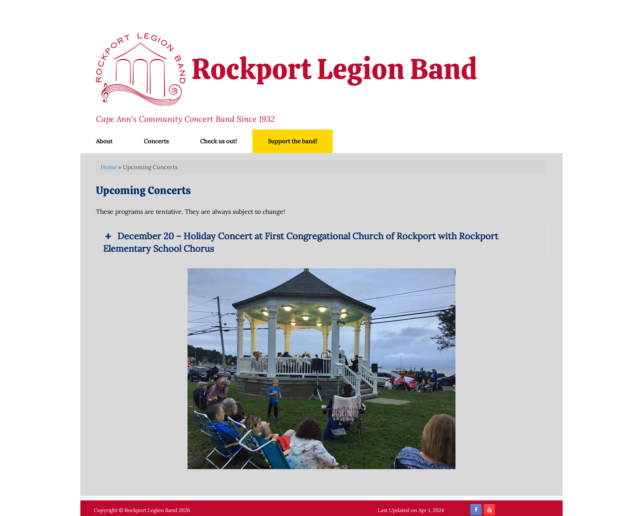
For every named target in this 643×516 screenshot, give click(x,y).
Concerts (156, 141)
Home (108, 167)
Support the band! (292, 141)
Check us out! (218, 141)
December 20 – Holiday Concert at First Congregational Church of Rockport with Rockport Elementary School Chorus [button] (300, 242)
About (104, 141)
